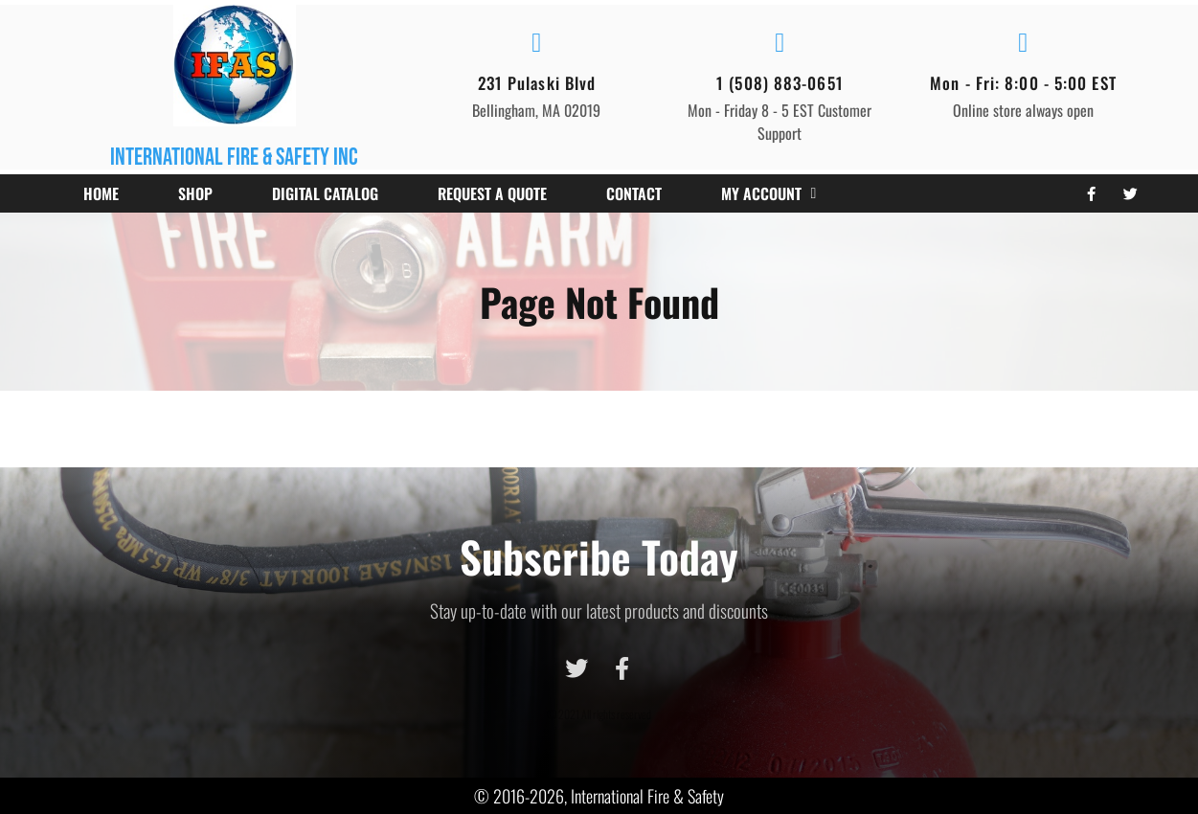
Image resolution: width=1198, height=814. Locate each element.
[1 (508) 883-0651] (779, 43)
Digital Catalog (325, 193)
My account (769, 193)
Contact (634, 193)
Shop (195, 193)
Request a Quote (492, 193)
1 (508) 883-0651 (780, 83)
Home (101, 193)
